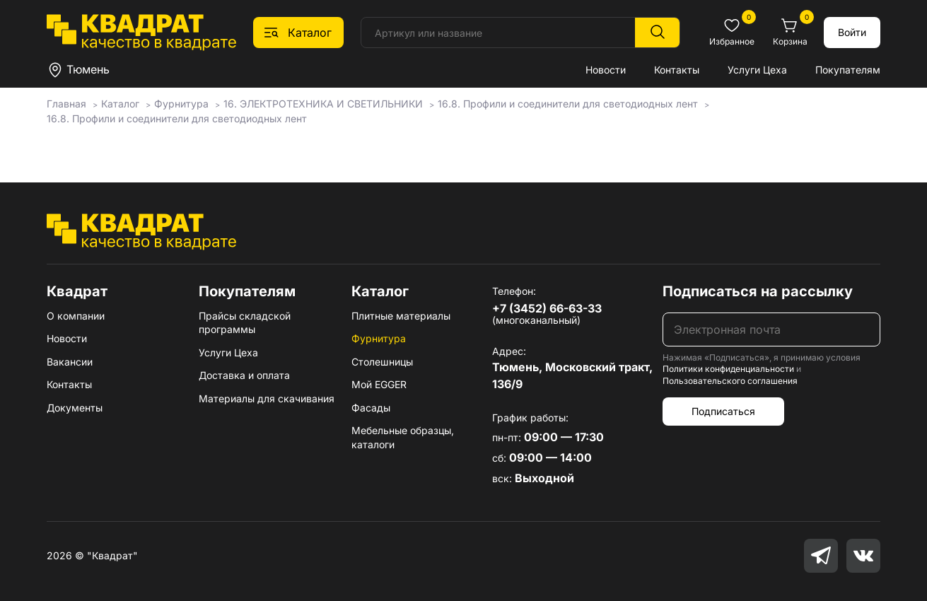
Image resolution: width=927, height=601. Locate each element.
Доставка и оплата (244, 375)
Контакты (676, 70)
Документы (75, 408)
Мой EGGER (379, 384)
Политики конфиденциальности (728, 368)
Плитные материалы (400, 316)
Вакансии (70, 362)
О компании (76, 316)
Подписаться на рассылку (758, 291)
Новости (605, 70)
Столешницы (382, 362)
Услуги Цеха (757, 70)
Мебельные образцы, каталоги (402, 437)
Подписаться (723, 411)
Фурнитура (378, 338)
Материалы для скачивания (266, 398)
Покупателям (847, 70)
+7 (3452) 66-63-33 (547, 308)
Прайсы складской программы (245, 323)
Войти (852, 32)
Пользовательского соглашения (730, 380)
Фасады (370, 408)
